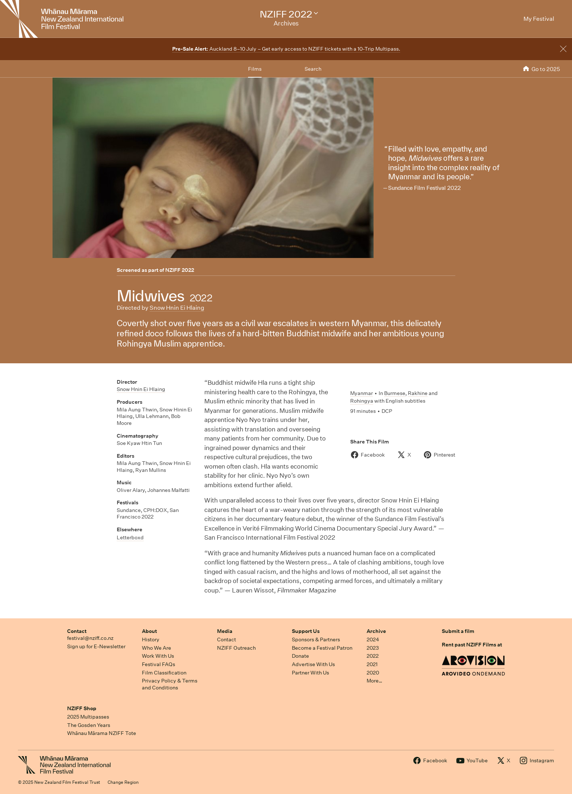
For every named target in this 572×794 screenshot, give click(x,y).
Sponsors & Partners (316, 639)
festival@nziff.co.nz (90, 638)
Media (224, 631)
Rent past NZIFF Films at (472, 644)
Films (255, 69)
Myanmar (361, 393)
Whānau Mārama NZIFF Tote (101, 733)
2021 (372, 664)
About (149, 631)
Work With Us (158, 656)
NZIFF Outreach (236, 648)
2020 (373, 672)
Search (313, 69)
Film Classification (164, 672)
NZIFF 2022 (179, 270)
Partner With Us (310, 672)
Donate (300, 656)
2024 (373, 639)
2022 (373, 656)
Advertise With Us (313, 664)
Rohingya (361, 401)
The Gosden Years (88, 725)
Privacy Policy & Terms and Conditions (169, 684)
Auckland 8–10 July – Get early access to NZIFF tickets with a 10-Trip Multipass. (286, 49)
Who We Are (156, 648)
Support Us (306, 631)
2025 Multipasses (88, 716)
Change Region (123, 782)
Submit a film (458, 631)
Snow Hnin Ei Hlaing (177, 307)
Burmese (394, 393)
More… (374, 680)
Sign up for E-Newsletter (96, 646)
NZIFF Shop (81, 708)
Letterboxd (130, 537)
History (150, 639)
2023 (373, 648)
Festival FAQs (158, 664)
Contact (76, 631)
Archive (376, 631)
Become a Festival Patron (322, 648)
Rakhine (418, 393)
